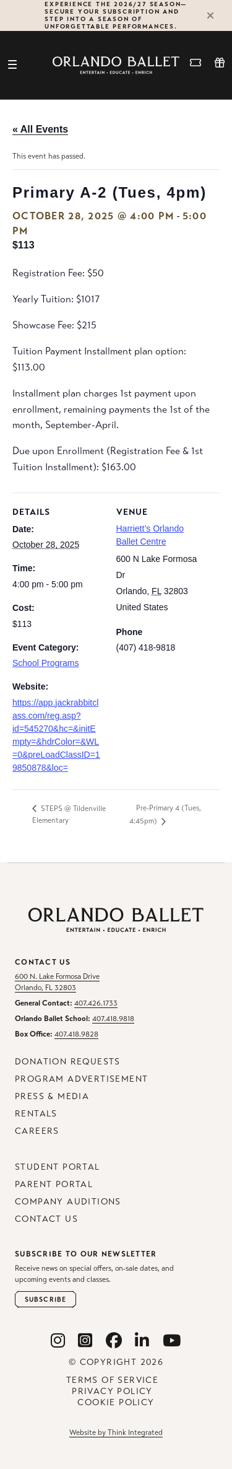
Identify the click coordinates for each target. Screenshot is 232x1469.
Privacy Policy (112, 1391)
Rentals (36, 1113)
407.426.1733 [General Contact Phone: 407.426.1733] (96, 1003)
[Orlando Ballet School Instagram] (85, 1341)
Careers (37, 1131)
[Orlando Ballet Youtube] (172, 1341)
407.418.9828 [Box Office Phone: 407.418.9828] (76, 1034)
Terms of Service (112, 1380)
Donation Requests (68, 1061)
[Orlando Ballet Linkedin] (142, 1341)
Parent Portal (54, 1184)
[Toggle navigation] (12, 65)
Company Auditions (68, 1201)
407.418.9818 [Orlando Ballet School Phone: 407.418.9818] (113, 1018)
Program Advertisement (81, 1079)
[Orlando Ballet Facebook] (114, 1341)
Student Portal (57, 1167)
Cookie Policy (115, 1402)
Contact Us (46, 1219)
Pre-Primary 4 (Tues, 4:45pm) (165, 814)
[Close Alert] (216, 15)
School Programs (45, 663)
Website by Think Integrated (116, 1432)
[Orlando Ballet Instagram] (58, 1341)
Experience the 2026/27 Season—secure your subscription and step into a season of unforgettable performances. (115, 15)
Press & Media (52, 1096)
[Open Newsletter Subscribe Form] (45, 1299)
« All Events (40, 129)
